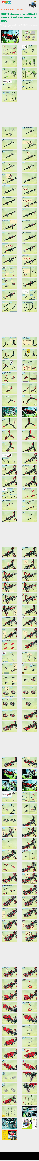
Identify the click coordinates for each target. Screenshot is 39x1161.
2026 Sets (12, 9)
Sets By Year (6, 9)
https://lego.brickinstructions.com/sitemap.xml (21, 1158)
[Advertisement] (19, 115)
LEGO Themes (19, 9)
